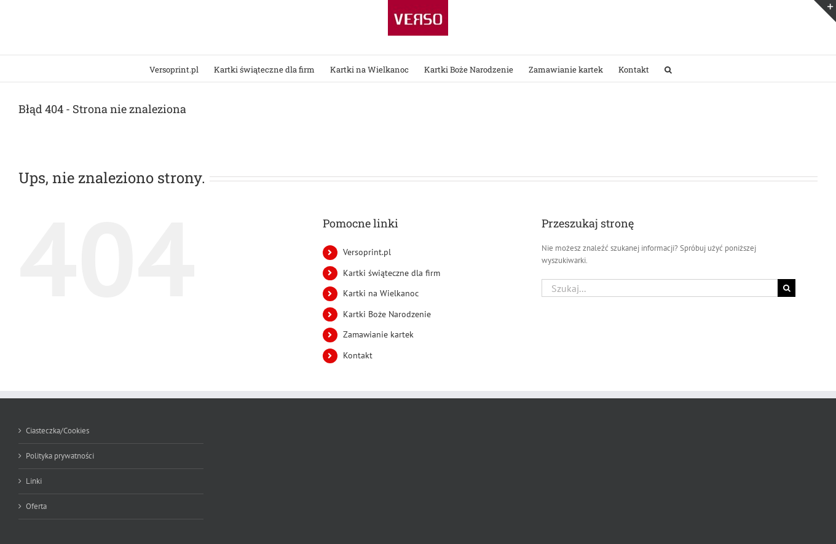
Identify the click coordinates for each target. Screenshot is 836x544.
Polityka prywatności (60, 456)
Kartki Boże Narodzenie (387, 314)
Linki (34, 481)
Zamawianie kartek (378, 334)
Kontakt (358, 355)
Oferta (36, 506)
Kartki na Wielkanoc (381, 293)
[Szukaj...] (660, 288)
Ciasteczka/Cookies (57, 430)
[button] (668, 68)
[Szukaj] (786, 288)
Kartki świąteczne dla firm (391, 272)
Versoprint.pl (367, 252)
